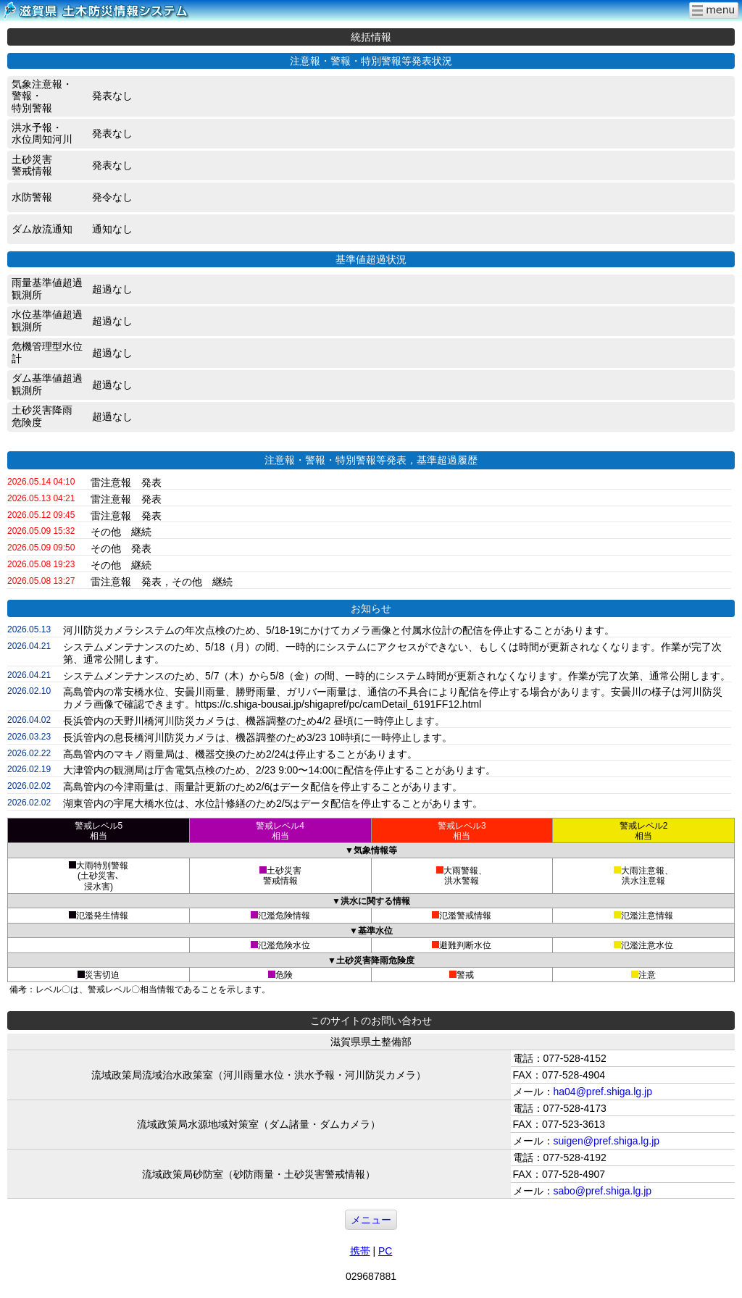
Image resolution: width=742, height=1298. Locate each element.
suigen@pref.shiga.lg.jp (607, 1141)
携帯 (360, 1251)
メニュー (371, 1220)
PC (385, 1251)
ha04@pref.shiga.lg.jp (603, 1091)
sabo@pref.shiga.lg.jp (603, 1191)
